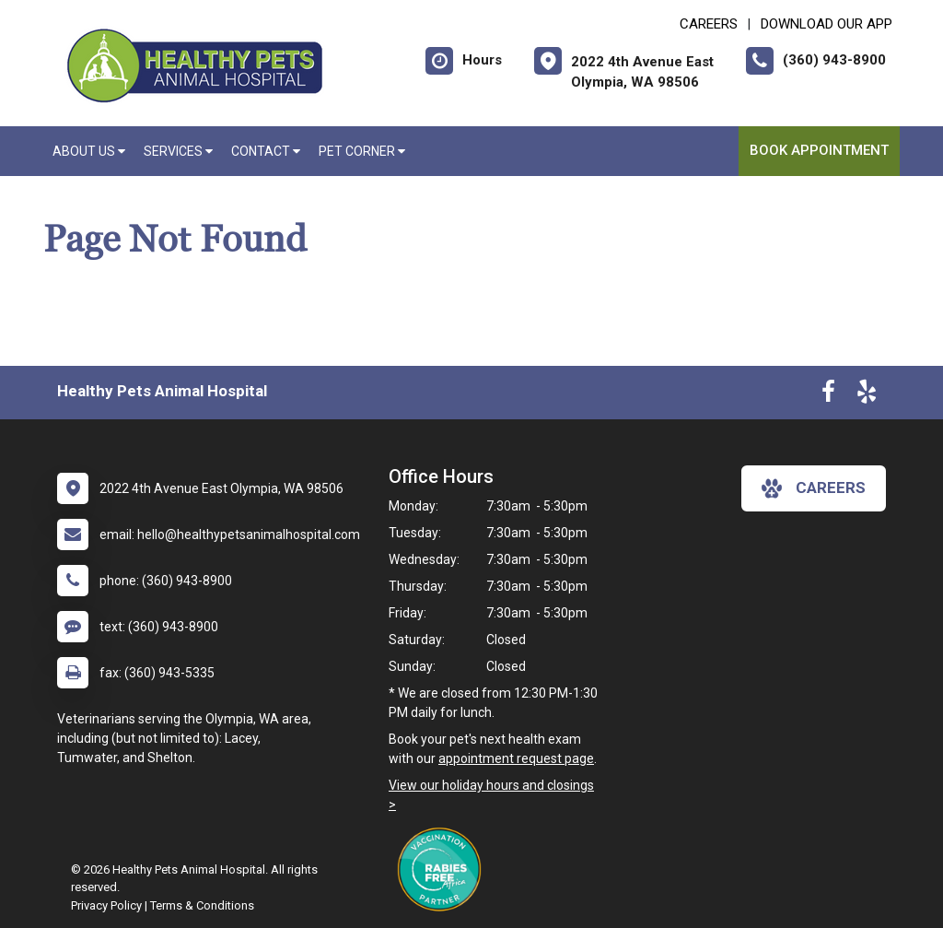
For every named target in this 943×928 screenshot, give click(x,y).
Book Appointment (819, 150)
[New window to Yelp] (866, 395)
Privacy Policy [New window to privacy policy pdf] (106, 905)
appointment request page (516, 758)
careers (814, 488)
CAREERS (709, 24)
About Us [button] (88, 151)
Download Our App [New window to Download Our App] (826, 24)
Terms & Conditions (202, 905)
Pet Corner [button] (362, 151)
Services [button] (178, 151)
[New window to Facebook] (828, 395)
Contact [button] (265, 151)
